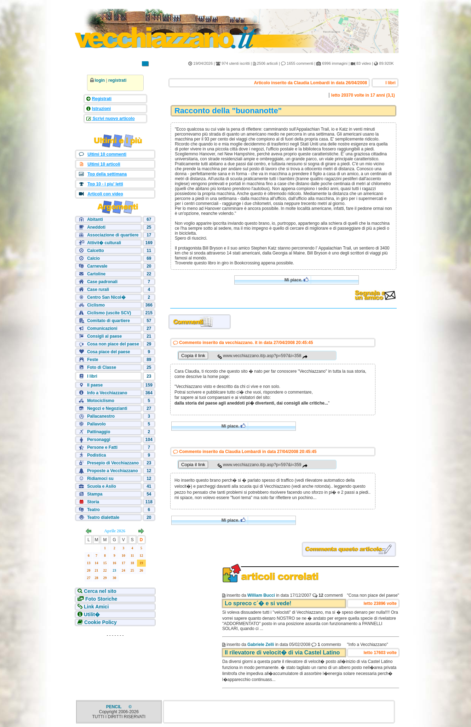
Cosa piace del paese (108, 351)
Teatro (93, 509)
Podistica (96, 455)
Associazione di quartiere (112, 235)
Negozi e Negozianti (107, 408)
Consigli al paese (104, 336)
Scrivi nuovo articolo (113, 118)
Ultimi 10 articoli (103, 164)
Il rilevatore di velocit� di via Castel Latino (282, 652)
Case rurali (98, 289)
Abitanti (95, 219)
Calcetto (95, 250)
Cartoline (96, 273)
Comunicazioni (102, 328)
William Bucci (261, 595)
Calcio (93, 258)
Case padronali (102, 281)
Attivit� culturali (104, 242)
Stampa (94, 494)
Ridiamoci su (100, 478)
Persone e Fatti (102, 447)
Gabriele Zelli (260, 644)
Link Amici (95, 606)
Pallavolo (96, 424)
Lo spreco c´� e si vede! (258, 603)
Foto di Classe (101, 367)
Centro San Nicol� (106, 297)
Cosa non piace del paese (113, 344)
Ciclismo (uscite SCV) (109, 312)
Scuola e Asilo (101, 486)
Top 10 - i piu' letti (105, 184)
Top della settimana (107, 174)
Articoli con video (105, 193)
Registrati (101, 98)
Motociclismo (100, 400)
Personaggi (98, 439)
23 (114, 570)
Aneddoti (96, 227)
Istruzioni (101, 108)
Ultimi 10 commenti (106, 154)
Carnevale (97, 266)
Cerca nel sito (99, 591)
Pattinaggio (98, 431)
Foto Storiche (100, 599)
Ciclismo (96, 305)
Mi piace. (296, 279)
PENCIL (114, 706)
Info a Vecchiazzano (107, 392)
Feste (92, 359)
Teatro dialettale (103, 517)
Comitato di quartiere (108, 320)
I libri (92, 376)
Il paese (95, 385)
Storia (93, 501)
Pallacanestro (101, 416)
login (100, 80)
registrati (117, 80)
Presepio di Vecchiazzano (113, 462)
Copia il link (193, 355)
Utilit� (91, 614)
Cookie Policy (100, 622)
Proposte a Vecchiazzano (112, 470)
